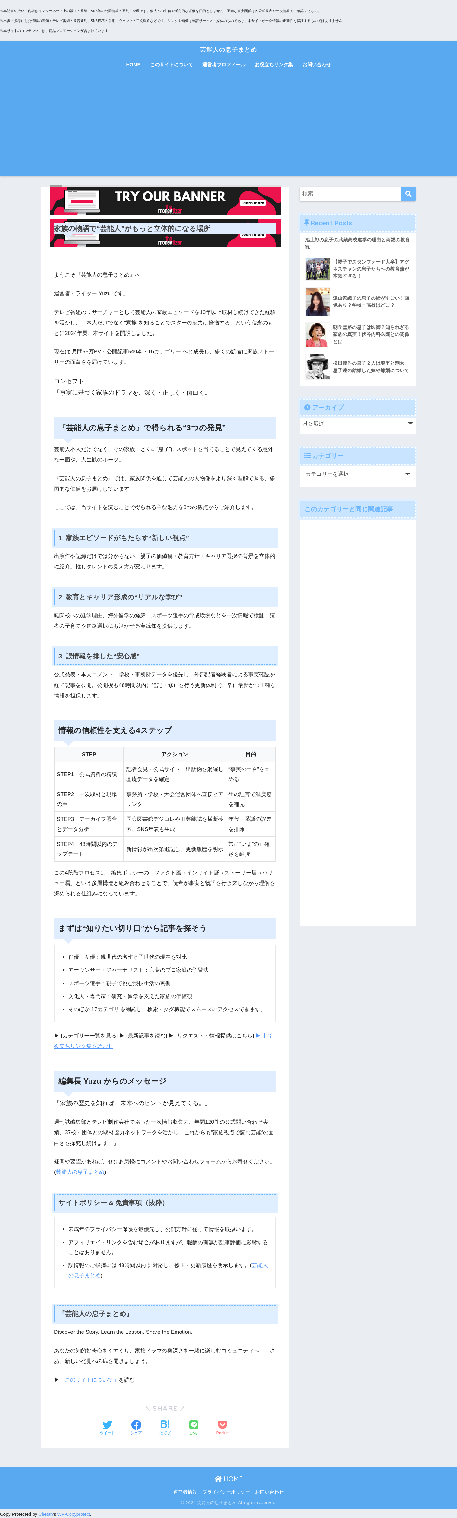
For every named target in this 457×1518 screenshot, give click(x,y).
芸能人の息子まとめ (228, 49)
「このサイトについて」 (89, 1379)
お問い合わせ (316, 64)
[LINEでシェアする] (193, 1427)
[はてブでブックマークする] (165, 1427)
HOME (133, 64)
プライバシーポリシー (226, 1491)
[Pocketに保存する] (222, 1427)
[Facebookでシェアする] (136, 1427)
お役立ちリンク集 (274, 64)
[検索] (408, 194)
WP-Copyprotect (74, 1512)
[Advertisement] (228, 128)
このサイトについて (171, 64)
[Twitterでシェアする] (107, 1427)
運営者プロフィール (223, 64)
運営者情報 (185, 1491)
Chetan (45, 1512)
